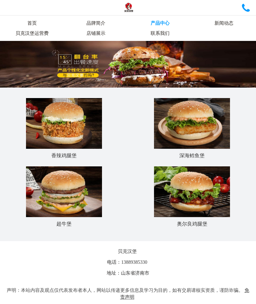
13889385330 (134, 262)
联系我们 (160, 33)
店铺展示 (95, 33)
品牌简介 (95, 23)
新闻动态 (223, 23)
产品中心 (160, 23)
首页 (32, 23)
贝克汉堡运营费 (32, 33)
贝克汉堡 (127, 251)
